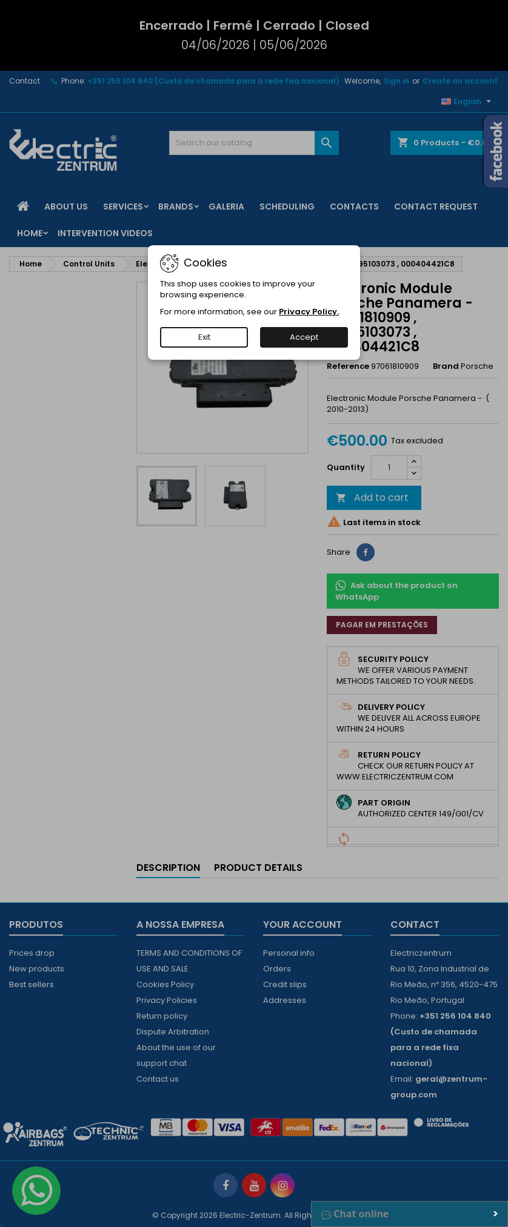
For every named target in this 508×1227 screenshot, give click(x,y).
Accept (304, 337)
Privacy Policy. (309, 311)
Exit (204, 337)
